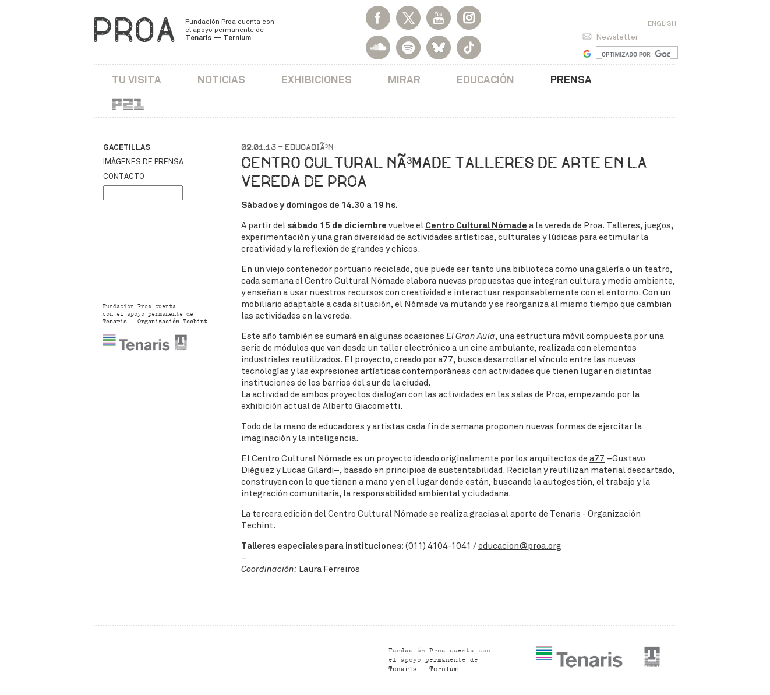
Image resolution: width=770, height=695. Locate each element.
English (662, 23)
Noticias (221, 79)
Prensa (571, 79)
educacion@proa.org (519, 546)
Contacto (123, 176)
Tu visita (136, 79)
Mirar (404, 79)
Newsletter (617, 37)
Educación (485, 79)
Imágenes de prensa (143, 162)
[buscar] (636, 54)
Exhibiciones (316, 79)
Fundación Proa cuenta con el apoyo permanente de (229, 29)
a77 (597, 458)
